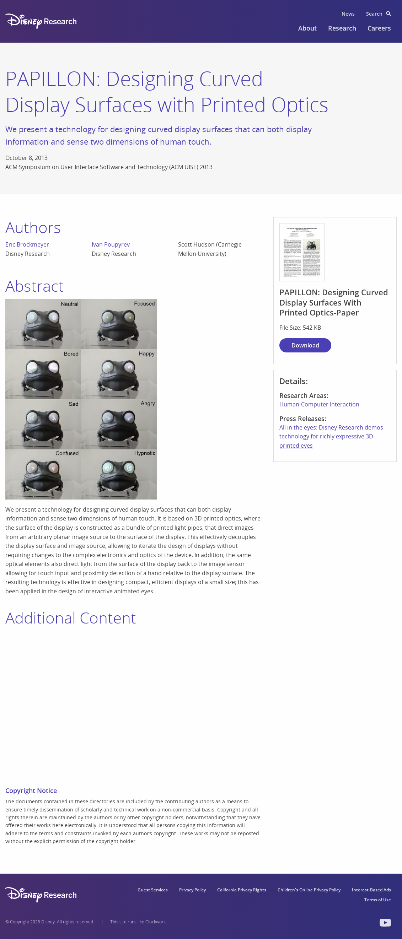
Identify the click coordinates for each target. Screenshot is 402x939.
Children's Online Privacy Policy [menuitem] (309, 890)
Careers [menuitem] (379, 28)
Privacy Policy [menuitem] (192, 890)
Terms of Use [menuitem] (377, 900)
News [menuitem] (348, 13)
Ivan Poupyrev (111, 244)
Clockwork (155, 922)
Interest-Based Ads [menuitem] (371, 890)
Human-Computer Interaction (319, 404)
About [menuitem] (307, 28)
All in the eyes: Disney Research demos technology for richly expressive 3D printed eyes (331, 436)
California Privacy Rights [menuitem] (241, 890)
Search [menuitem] (374, 13)
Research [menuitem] (342, 28)
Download (305, 345)
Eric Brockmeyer (27, 244)
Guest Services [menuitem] (153, 890)
